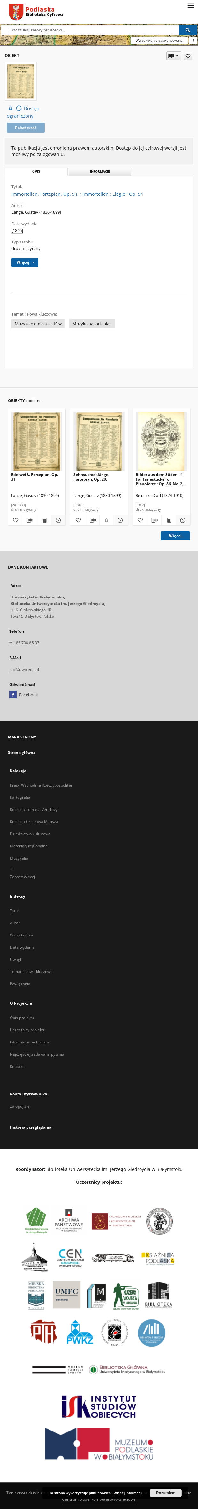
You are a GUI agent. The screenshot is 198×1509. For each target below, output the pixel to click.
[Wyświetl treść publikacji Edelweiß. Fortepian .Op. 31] (44, 520)
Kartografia (20, 797)
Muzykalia (19, 858)
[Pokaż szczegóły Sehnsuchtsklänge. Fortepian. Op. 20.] (119, 520)
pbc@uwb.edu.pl (24, 669)
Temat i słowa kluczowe (31, 971)
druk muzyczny (26, 248)
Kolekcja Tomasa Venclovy (33, 809)
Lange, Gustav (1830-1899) (36, 212)
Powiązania (20, 983)
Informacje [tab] (100, 171)
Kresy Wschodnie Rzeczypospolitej (41, 785)
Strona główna (22, 752)
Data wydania (22, 947)
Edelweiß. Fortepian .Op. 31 (34, 477)
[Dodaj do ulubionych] (188, 56)
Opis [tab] (36, 171)
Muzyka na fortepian (92, 323)
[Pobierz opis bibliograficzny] (29, 520)
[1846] (17, 230)
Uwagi (15, 959)
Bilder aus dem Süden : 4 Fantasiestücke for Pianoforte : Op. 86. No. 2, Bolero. (159, 479)
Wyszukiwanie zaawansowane (159, 40)
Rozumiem (166, 1493)
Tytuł (14, 910)
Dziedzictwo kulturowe (30, 834)
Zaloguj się (20, 1106)
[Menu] (190, 5)
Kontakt (17, 1066)
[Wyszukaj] (188, 30)
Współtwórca (21, 935)
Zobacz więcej (22, 876)
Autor (15, 923)
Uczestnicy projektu (27, 1030)
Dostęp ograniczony (23, 111)
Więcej (175, 536)
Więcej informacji (128, 1493)
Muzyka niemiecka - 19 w (38, 323)
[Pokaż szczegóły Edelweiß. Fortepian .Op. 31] (57, 520)
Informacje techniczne (30, 1042)
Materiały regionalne (29, 846)
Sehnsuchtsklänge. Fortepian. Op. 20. (91, 477)
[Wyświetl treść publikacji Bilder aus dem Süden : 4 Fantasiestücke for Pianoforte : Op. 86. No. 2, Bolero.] (169, 520)
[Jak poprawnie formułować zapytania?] (193, 40)
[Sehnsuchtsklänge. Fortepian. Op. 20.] (99, 441)
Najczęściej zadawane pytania (37, 1054)
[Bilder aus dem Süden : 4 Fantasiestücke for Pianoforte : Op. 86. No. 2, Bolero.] (161, 441)
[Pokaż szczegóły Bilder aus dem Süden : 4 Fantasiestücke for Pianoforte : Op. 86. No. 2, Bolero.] (182, 520)
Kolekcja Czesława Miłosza (34, 821)
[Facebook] (13, 695)
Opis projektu (22, 1017)
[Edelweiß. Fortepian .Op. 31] (36, 441)
